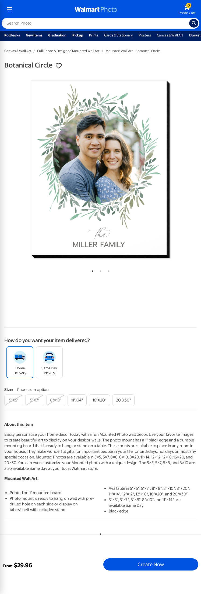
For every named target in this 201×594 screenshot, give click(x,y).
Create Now (150, 564)
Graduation (57, 35)
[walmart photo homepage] (96, 9)
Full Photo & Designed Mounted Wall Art (68, 51)
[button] (58, 65)
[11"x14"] (77, 400)
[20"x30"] (123, 400)
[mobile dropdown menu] (9, 9)
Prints (93, 35)
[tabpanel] (100, 169)
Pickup (77, 35)
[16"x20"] (99, 400)
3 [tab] (107, 270)
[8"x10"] (55, 400)
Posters (145, 35)
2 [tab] (99, 270)
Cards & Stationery (118, 35)
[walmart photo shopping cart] (187, 9)
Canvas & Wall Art (170, 35)
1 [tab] (91, 270)
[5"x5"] (13, 400)
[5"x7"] (34, 400)
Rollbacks (12, 35)
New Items (34, 35)
